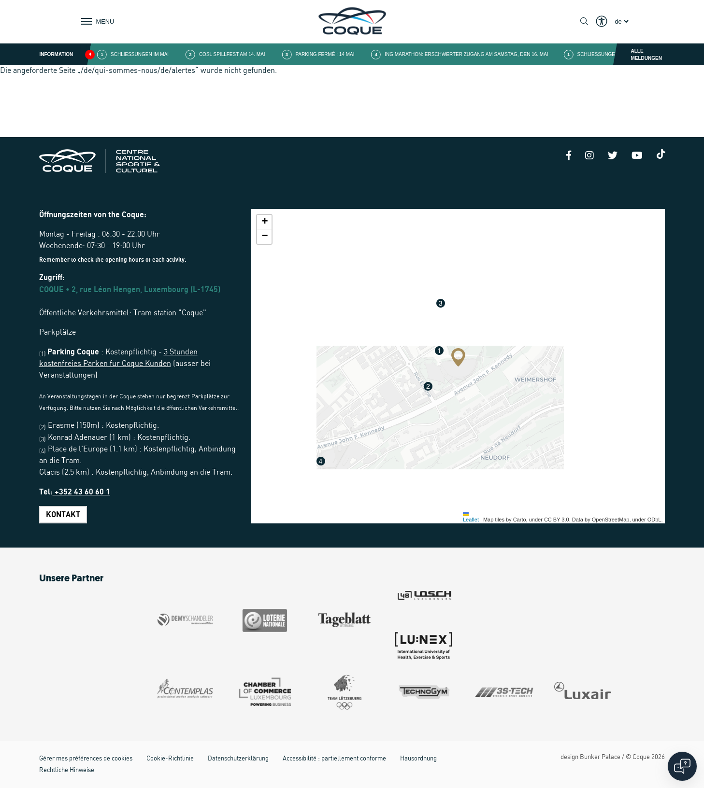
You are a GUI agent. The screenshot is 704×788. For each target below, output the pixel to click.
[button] (458, 357)
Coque (641, 757)
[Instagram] (589, 156)
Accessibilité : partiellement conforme (334, 759)
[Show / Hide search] (584, 22)
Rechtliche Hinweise (66, 770)
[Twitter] (613, 156)
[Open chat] (682, 766)
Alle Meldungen (646, 54)
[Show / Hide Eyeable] (601, 22)
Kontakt (63, 514)
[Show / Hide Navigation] (95, 21)
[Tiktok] (661, 154)
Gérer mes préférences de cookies (85, 759)
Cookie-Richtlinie (170, 759)
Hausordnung (418, 759)
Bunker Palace (600, 757)
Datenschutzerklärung (238, 759)
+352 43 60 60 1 (81, 492)
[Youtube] (637, 156)
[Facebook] (568, 156)
